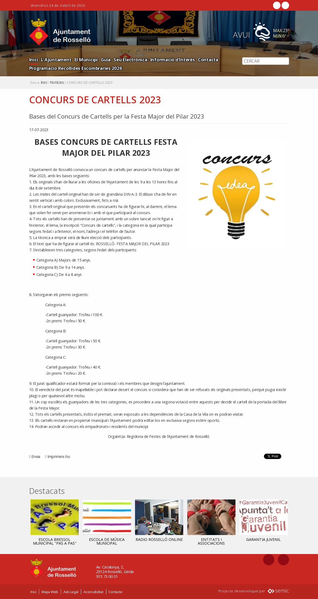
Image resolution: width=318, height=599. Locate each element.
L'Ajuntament (56, 59)
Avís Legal (70, 591)
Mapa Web (50, 591)
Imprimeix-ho (58, 456)
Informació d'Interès (172, 59)
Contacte (115, 591)
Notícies (57, 82)
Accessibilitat (93, 591)
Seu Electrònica (130, 59)
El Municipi (86, 59)
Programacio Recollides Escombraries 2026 (75, 68)
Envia (35, 456)
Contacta (208, 59)
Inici (33, 59)
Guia (106, 59)
